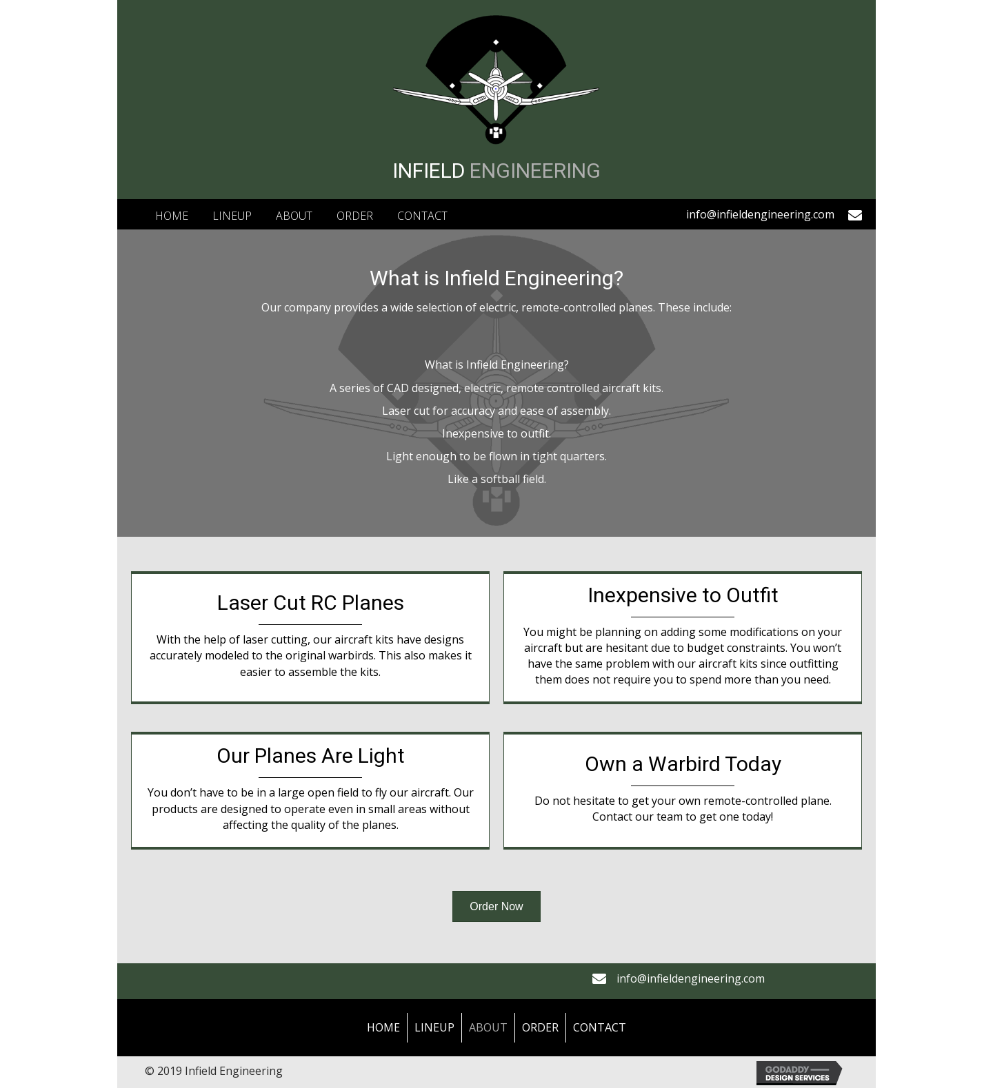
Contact (599, 1027)
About (488, 1027)
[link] (172, 214)
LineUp (434, 1027)
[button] (496, 906)
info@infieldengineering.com (760, 214)
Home (383, 1027)
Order (540, 1027)
